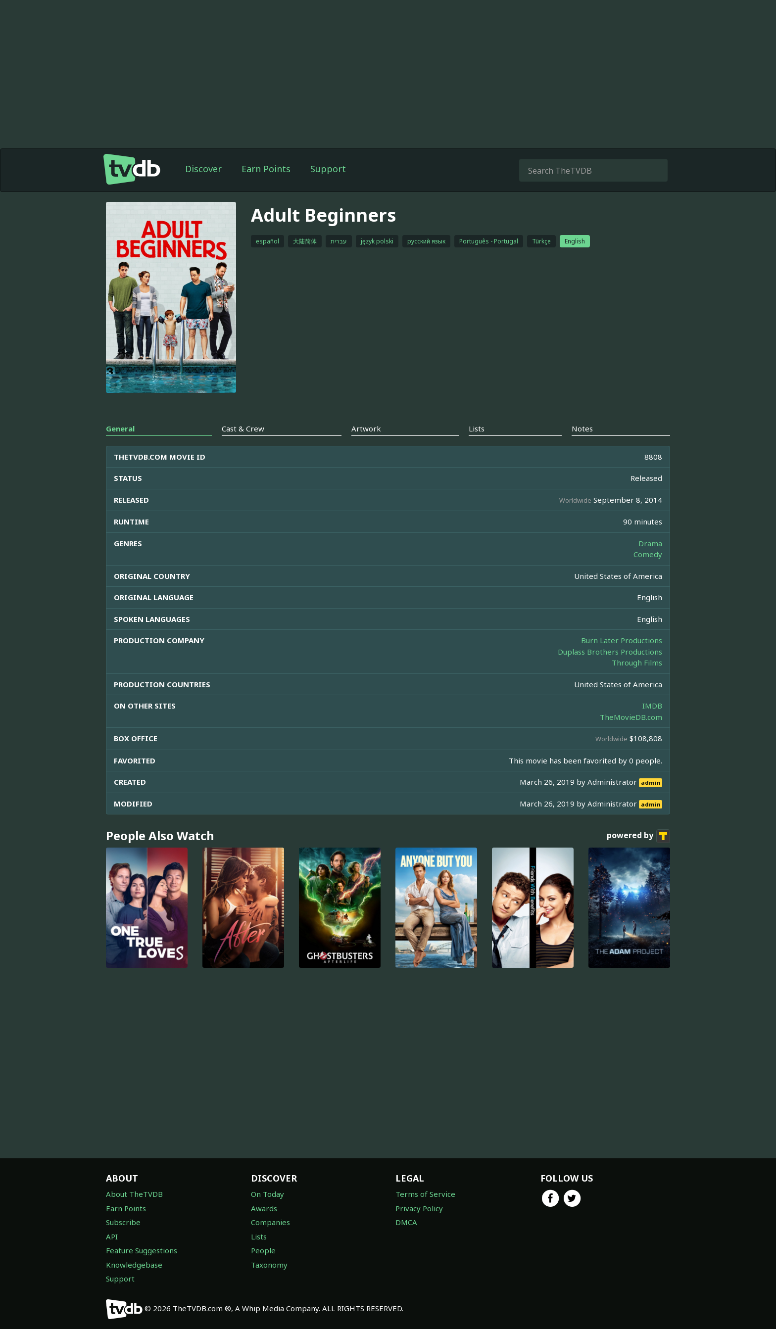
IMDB (652, 706)
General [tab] (120, 428)
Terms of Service (425, 1194)
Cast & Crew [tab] (243, 428)
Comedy (647, 554)
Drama (650, 543)
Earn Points (266, 169)
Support (328, 169)
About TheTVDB (134, 1194)
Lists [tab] (477, 428)
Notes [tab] (582, 428)
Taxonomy (269, 1265)
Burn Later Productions (621, 640)
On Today (267, 1194)
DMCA (406, 1222)
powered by (638, 836)
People (263, 1250)
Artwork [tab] (366, 428)
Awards (264, 1208)
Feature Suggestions (141, 1250)
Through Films (637, 662)
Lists (259, 1236)
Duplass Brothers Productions (610, 652)
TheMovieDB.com (631, 717)
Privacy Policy (419, 1208)
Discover (203, 169)
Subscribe (123, 1222)
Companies (270, 1222)
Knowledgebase (134, 1265)
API (112, 1236)
